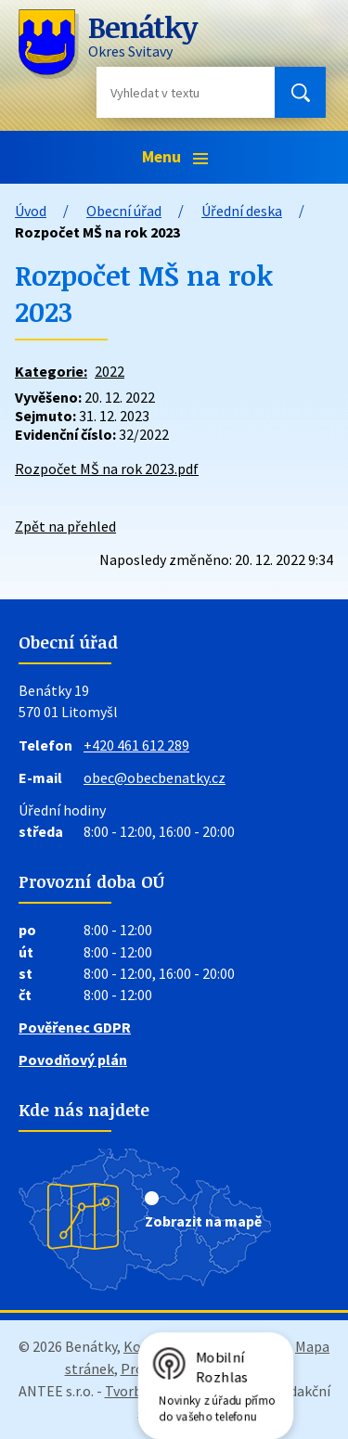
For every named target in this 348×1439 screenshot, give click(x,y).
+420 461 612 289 (136, 745)
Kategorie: (51, 371)
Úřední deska (241, 210)
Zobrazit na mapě (203, 1221)
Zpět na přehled (65, 526)
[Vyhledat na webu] (171, 92)
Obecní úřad (123, 210)
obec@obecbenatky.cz (155, 777)
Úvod (30, 210)
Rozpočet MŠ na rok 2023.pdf (107, 468)
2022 (109, 371)
